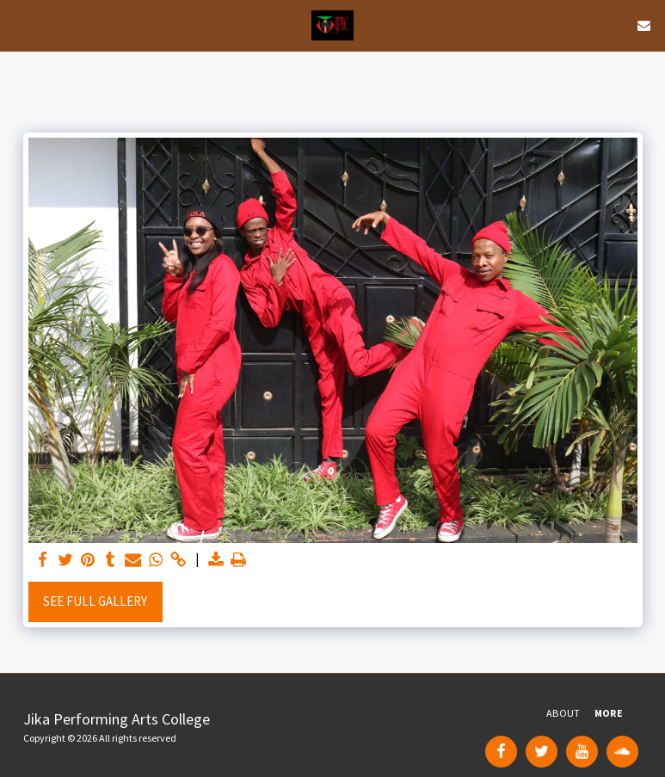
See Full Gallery (95, 601)
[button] (19, 24)
